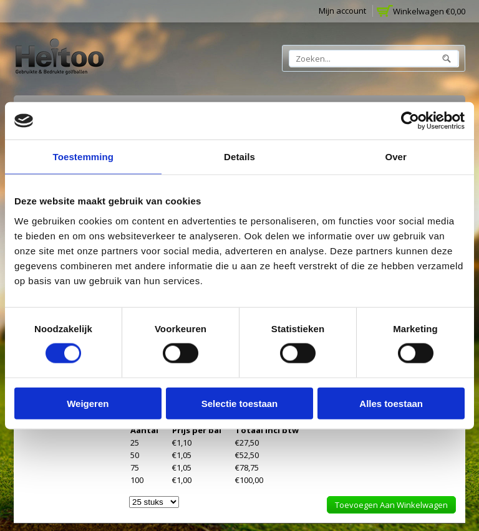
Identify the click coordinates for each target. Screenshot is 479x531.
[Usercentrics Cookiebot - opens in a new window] (410, 121)
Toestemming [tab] (83, 156)
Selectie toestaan (239, 403)
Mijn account (342, 10)
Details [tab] (239, 156)
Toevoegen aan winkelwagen (391, 504)
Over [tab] (396, 156)
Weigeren (88, 403)
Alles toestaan (391, 403)
